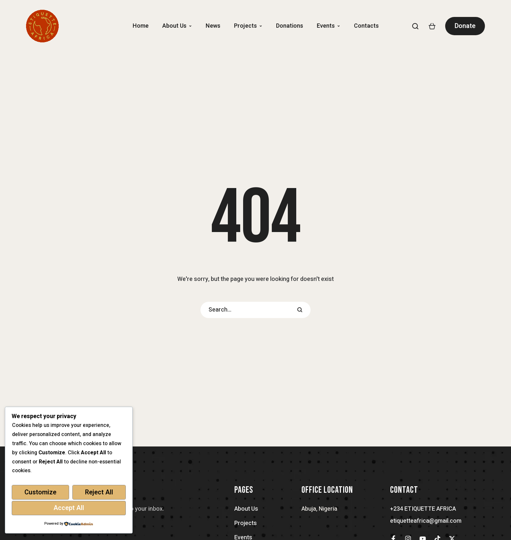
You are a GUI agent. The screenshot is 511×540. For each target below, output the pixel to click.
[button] (190, 26)
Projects (245, 523)
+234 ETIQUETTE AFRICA (423, 508)
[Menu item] (140, 26)
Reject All (99, 492)
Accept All (68, 508)
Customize (40, 492)
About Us (246, 508)
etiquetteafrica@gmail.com (425, 521)
